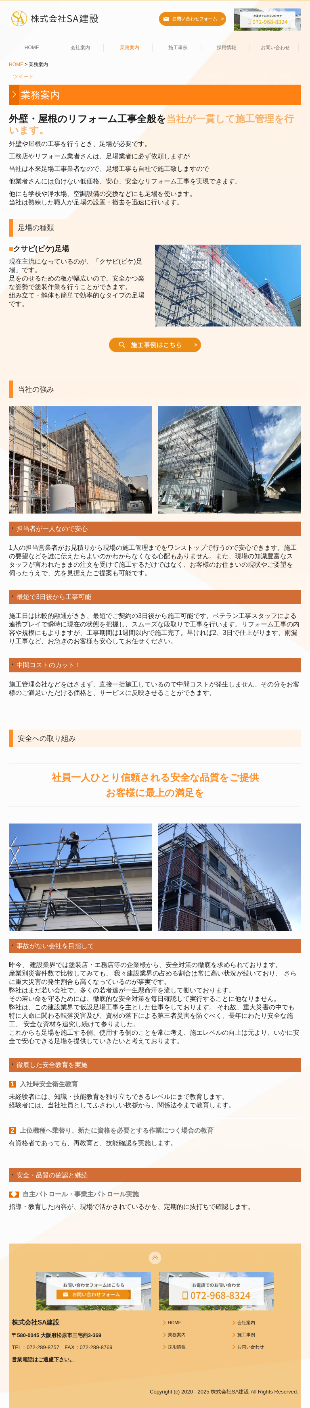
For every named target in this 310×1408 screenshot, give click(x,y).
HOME (32, 47)
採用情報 (226, 47)
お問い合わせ (275, 47)
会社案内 (80, 47)
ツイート (23, 76)
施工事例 (178, 47)
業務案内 (129, 47)
